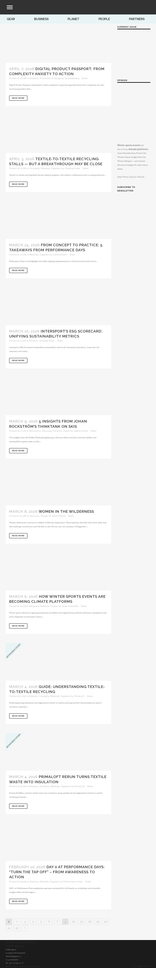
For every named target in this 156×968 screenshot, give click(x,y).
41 (8, 928)
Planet (73, 19)
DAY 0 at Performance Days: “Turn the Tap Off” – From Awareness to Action (57, 872)
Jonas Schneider (70, 606)
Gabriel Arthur (81, 431)
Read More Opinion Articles (130, 177)
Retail (32, 340)
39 (97, 921)
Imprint (135, 966)
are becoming (134, 119)
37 (81, 921)
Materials (45, 168)
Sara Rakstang (72, 78)
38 (89, 921)
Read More (18, 98)
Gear (11, 19)
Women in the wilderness (66, 511)
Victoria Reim (60, 254)
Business (41, 19)
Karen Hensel (59, 516)
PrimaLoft (79, 696)
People (104, 19)
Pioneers (57, 431)
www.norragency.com (31, 966)
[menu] (10, 7)
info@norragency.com (14, 966)
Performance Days (73, 881)
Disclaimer (145, 966)
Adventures (35, 431)
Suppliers (56, 168)
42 (16, 928)
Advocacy (47, 431)
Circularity (34, 168)
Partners (137, 19)
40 (105, 921)
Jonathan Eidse (72, 168)
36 (73, 921)
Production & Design (50, 78)
